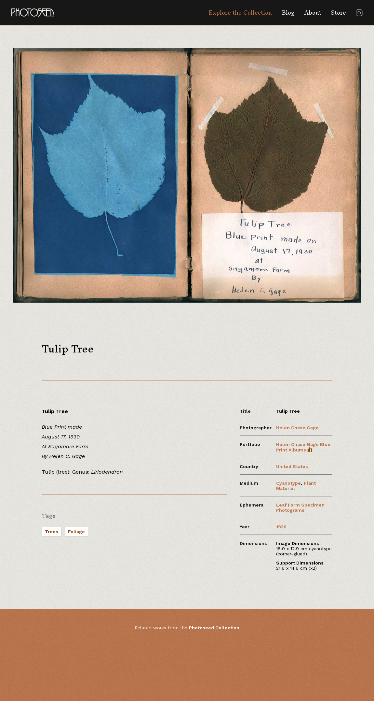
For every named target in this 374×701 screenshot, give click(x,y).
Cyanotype (288, 483)
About (312, 12)
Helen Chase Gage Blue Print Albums (303, 447)
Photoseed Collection (214, 627)
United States (292, 466)
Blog (288, 12)
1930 (281, 526)
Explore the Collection (240, 12)
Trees (51, 531)
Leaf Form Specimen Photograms (300, 507)
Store (338, 12)
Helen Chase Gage (297, 427)
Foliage (76, 531)
